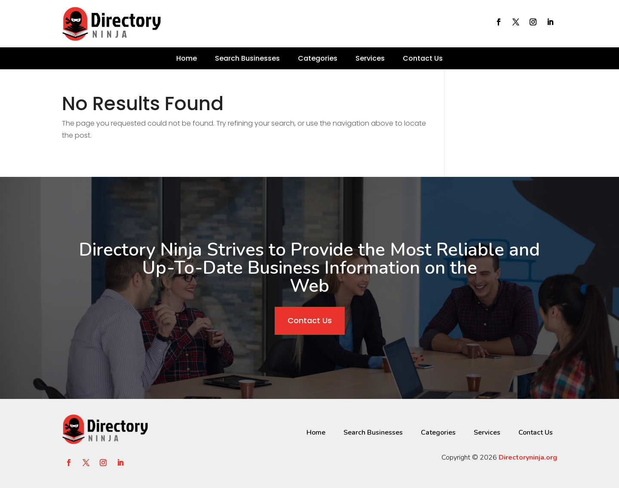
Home (186, 58)
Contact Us (423, 58)
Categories (317, 58)
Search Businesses (247, 58)
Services (370, 58)
